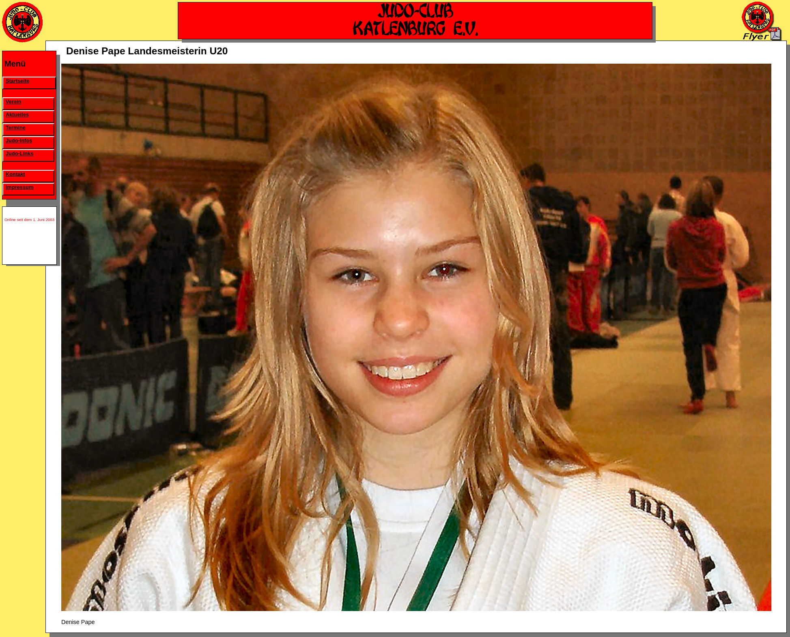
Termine (16, 127)
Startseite (17, 81)
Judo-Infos (19, 140)
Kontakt (15, 174)
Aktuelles (17, 115)
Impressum (19, 187)
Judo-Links (19, 153)
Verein (13, 102)
